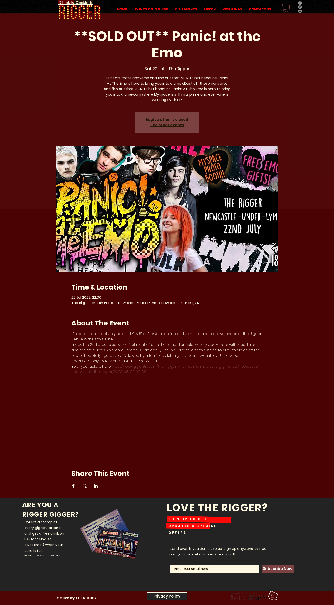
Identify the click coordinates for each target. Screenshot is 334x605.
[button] (286, 8)
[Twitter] (300, 11)
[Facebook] (300, 3)
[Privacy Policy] (167, 596)
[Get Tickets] (66, 2)
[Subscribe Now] (278, 569)
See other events (167, 125)
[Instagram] (300, 7)
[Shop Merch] (83, 2)
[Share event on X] (84, 486)
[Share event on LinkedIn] (96, 486)
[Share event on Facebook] (73, 486)
